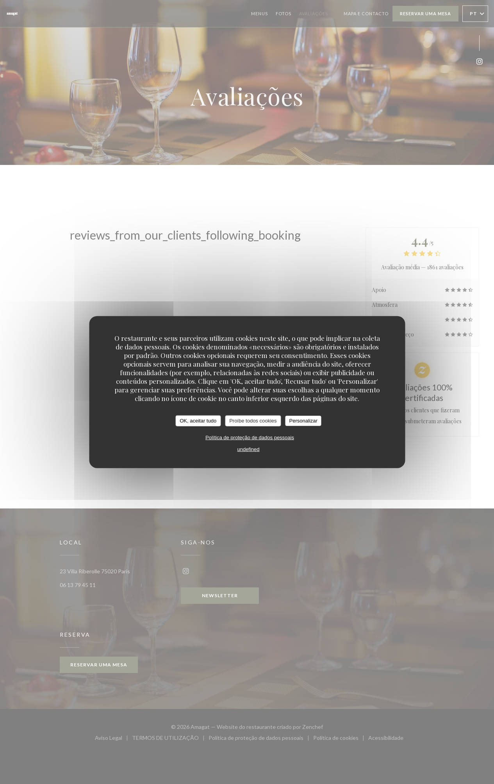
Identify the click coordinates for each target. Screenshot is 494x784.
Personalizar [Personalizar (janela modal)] (303, 421)
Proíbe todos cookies (252, 421)
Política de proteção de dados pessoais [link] (249, 437)
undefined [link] (248, 449)
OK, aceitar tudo (198, 421)
